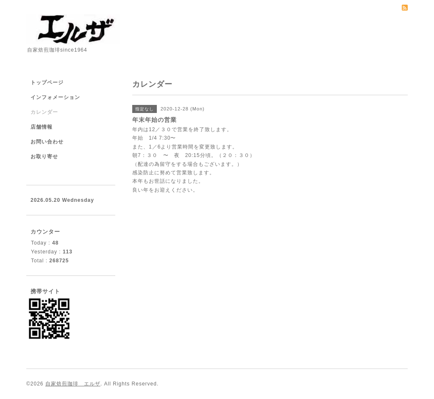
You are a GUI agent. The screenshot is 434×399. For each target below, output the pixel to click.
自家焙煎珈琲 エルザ (72, 384)
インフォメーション (55, 97)
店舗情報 (42, 127)
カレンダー (44, 112)
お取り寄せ (44, 157)
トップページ (47, 82)
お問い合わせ (47, 142)
